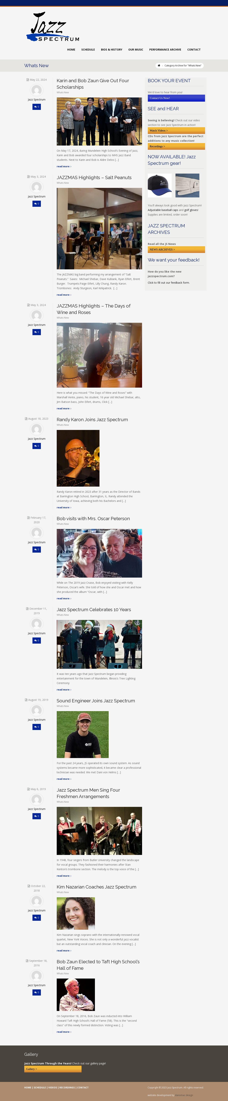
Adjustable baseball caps (163, 210)
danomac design (184, 1095)
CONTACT (83, 1087)
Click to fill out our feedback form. (169, 282)
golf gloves (191, 210)
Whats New (63, 92)
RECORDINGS (67, 1087)
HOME (27, 1087)
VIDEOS (52, 1087)
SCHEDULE (40, 1087)
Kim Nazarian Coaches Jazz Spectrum (96, 887)
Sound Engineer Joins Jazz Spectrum (96, 700)
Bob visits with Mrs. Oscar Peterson (93, 518)
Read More (64, 166)
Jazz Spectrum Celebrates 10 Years (94, 609)
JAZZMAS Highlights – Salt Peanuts (94, 177)
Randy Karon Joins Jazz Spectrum (92, 419)
